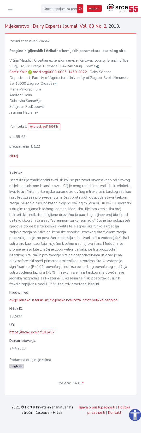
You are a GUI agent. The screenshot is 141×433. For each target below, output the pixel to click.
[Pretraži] (80, 8)
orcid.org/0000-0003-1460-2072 (60, 72)
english (94, 8)
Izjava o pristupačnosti (97, 407)
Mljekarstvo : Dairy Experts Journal (41, 26)
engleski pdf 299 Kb (44, 127)
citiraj (13, 156)
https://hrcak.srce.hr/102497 (32, 332)
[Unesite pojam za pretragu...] (59, 8)
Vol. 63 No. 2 (93, 26)
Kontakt (114, 412)
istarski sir (40, 300)
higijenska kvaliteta (65, 300)
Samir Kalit (18, 72)
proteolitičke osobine (100, 300)
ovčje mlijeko (19, 300)
